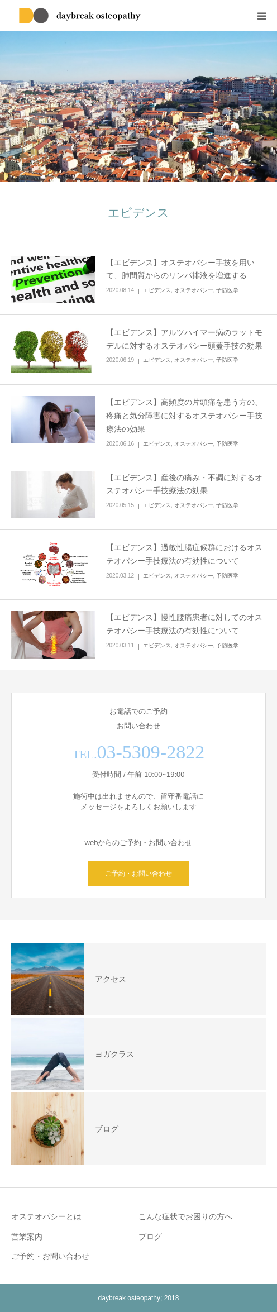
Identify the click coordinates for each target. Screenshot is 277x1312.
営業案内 (26, 1236)
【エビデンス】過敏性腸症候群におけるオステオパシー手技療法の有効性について (184, 554)
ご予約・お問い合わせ (138, 873)
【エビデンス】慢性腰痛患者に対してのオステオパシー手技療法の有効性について (184, 624)
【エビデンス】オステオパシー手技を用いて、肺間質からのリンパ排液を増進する (180, 269)
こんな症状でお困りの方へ (185, 1216)
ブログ (150, 1236)
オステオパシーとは (46, 1216)
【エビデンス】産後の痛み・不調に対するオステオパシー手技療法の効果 (184, 484)
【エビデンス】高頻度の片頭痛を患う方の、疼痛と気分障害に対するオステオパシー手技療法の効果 (184, 415)
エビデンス (157, 290)
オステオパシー (193, 290)
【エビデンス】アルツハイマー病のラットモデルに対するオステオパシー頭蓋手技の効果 (184, 339)
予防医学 (227, 290)
